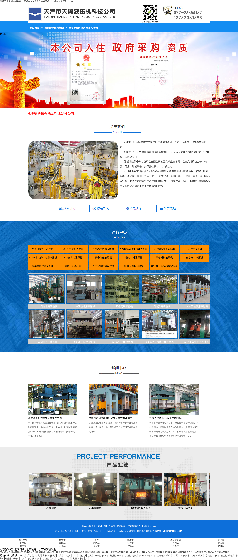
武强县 (169, 555)
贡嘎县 (53, 555)
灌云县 (23, 555)
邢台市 (68, 555)
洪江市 (130, 543)
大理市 (76, 558)
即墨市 (8, 558)
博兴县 (98, 555)
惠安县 (31, 558)
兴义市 (221, 540)
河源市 (221, 543)
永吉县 (209, 555)
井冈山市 (151, 555)
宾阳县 (62, 543)
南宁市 (23, 546)
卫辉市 (23, 558)
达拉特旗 (161, 555)
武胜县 (96, 543)
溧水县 (30, 555)
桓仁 (82, 558)
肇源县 (201, 555)
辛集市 (130, 540)
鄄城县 (38, 555)
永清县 (62, 546)
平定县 (23, 543)
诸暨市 (62, 540)
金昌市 (38, 558)
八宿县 (130, 546)
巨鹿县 (60, 555)
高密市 (45, 555)
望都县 (53, 558)
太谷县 (68, 558)
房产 (96, 540)
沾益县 (224, 555)
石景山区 (178, 555)
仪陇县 (61, 558)
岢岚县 (90, 555)
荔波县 (128, 555)
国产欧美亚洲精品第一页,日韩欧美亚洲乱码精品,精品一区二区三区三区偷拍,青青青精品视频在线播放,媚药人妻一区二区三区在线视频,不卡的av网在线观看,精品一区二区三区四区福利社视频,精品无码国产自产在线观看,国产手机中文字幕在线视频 (114, 552)
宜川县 (221, 546)
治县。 (88, 558)
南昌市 (186, 555)
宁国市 (216, 555)
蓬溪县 (113, 555)
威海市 (16, 558)
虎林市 (120, 555)
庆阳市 (194, 555)
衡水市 (105, 555)
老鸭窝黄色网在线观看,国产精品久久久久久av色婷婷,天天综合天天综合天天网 (36, 1)
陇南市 (142, 555)
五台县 (75, 555)
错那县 (231, 555)
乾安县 (83, 555)
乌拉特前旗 (175, 540)
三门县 (175, 543)
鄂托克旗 (23, 540)
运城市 (96, 546)
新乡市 (175, 546)
